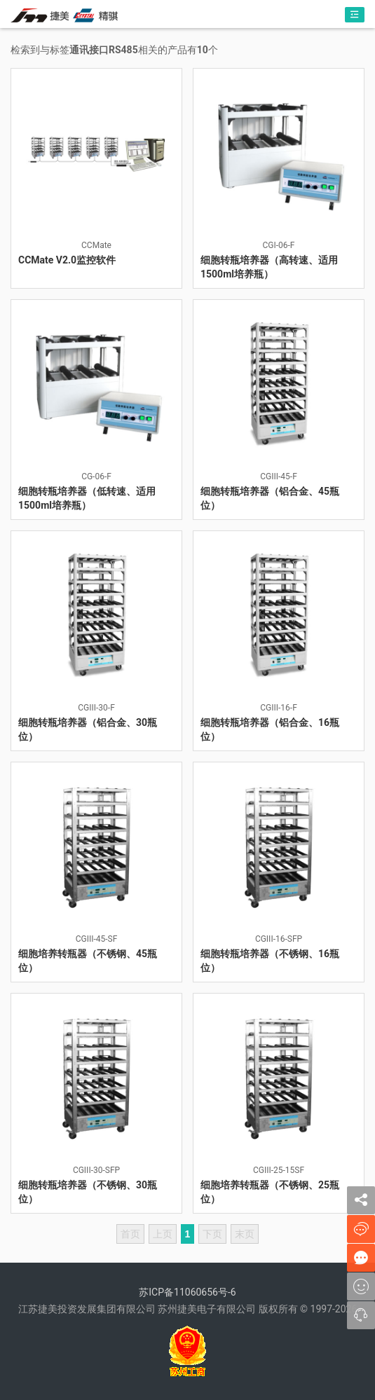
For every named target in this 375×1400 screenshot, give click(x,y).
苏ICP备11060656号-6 (187, 1292)
